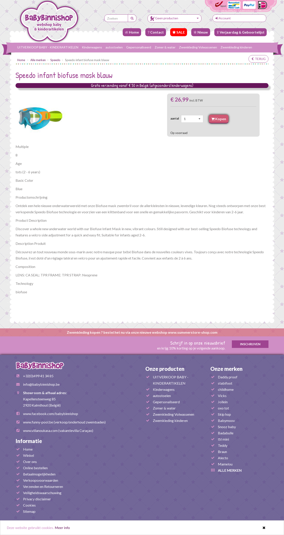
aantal (175, 118)
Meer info (62, 527)
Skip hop (224, 414)
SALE (178, 32)
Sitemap (29, 511)
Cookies (29, 505)
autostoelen (114, 47)
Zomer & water (165, 47)
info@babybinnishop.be (41, 384)
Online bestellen (35, 468)
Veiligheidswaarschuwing (42, 493)
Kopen (218, 119)
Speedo (55, 60)
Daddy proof (227, 377)
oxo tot (223, 408)
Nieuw (200, 32)
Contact (156, 32)
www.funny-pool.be (38, 422)
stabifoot (225, 383)
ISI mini (223, 439)
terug (258, 59)
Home (132, 32)
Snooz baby (227, 427)
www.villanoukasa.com (40, 430)
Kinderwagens (92, 47)
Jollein (223, 402)
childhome (226, 389)
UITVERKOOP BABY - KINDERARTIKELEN (47, 47)
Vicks (222, 395)
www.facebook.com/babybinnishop (50, 413)
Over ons (30, 461)
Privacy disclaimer (37, 499)
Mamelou (225, 464)
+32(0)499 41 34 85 (38, 376)
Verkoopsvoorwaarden (40, 480)
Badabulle (225, 433)
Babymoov (226, 420)
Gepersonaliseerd (138, 47)
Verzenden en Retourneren (43, 486)
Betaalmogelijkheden (39, 474)
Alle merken (38, 60)
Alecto (223, 458)
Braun (222, 451)
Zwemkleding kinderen (236, 47)
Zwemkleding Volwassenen (198, 47)
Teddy (222, 445)
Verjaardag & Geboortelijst (240, 32)
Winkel (28, 455)
